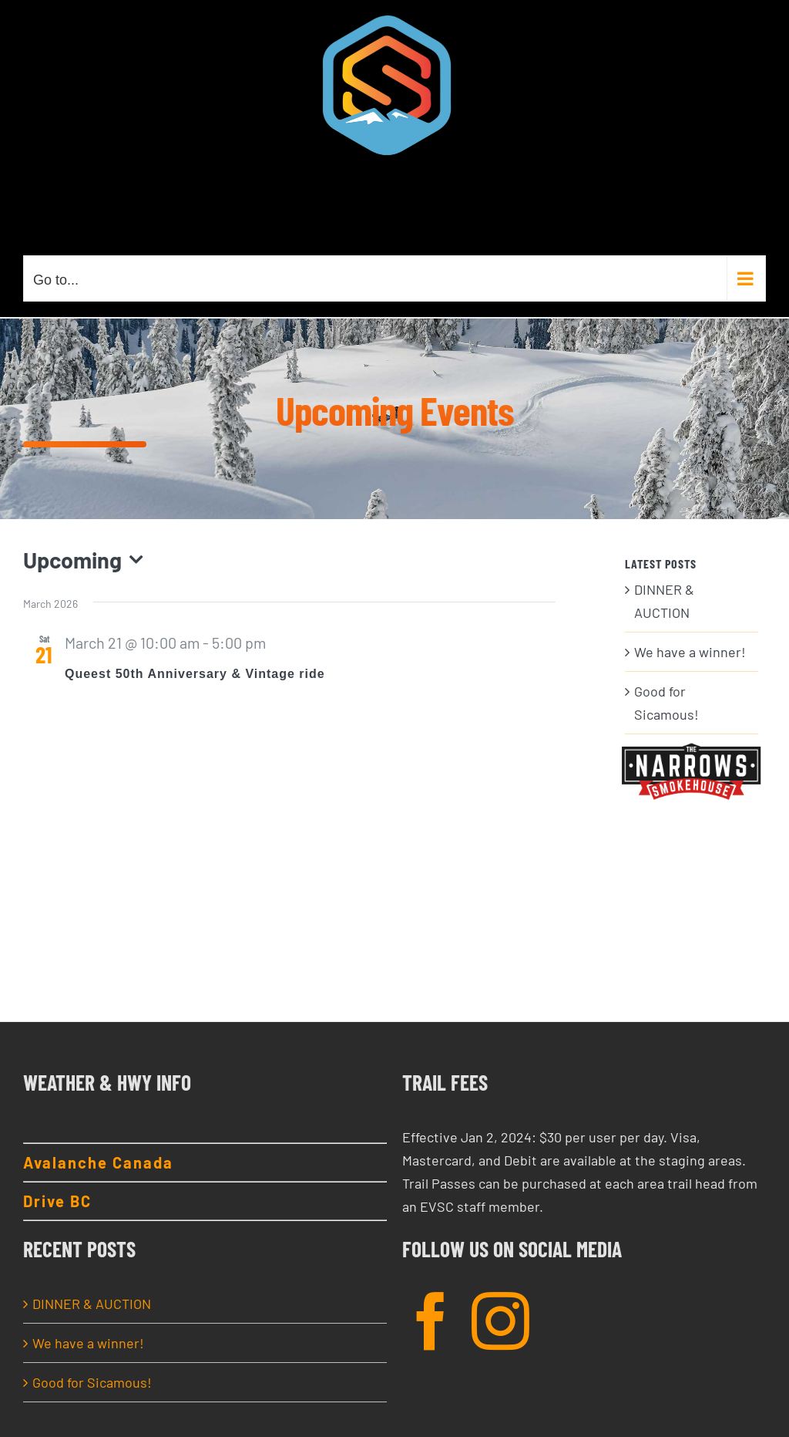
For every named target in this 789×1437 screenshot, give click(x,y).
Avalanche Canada (98, 1162)
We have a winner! (690, 651)
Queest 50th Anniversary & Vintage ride (195, 673)
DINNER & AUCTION (91, 1303)
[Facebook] (431, 1321)
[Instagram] (500, 1321)
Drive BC (57, 1201)
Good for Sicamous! (92, 1382)
